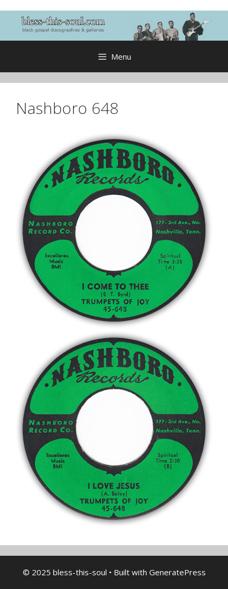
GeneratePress (177, 572)
